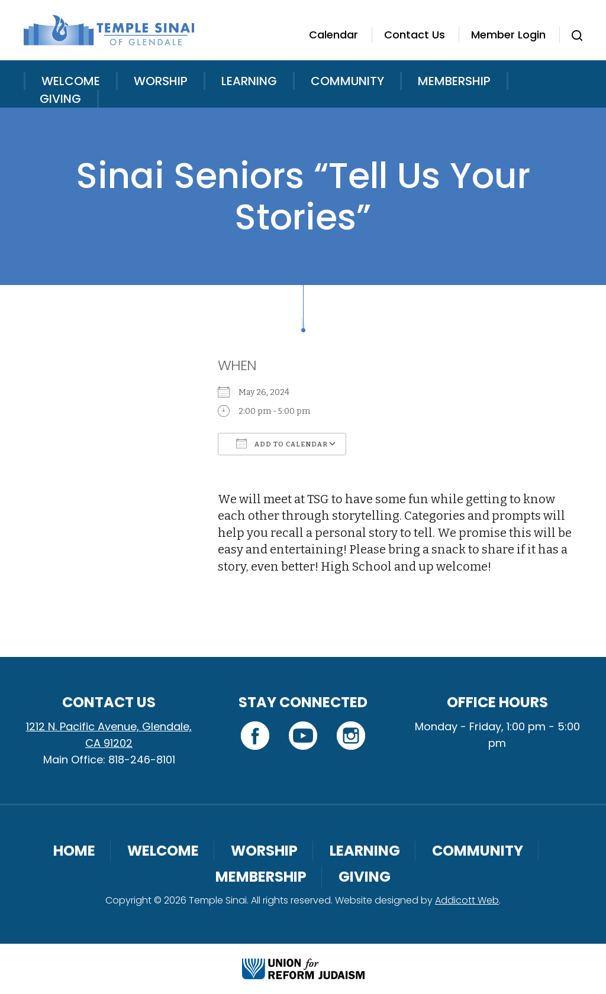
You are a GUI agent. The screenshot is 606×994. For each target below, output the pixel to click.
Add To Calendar (282, 443)
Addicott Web (467, 900)
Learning (249, 81)
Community (347, 81)
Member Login (508, 34)
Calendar (333, 34)
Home (74, 850)
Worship (161, 81)
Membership (454, 81)
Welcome (70, 81)
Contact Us (414, 34)
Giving (60, 98)
